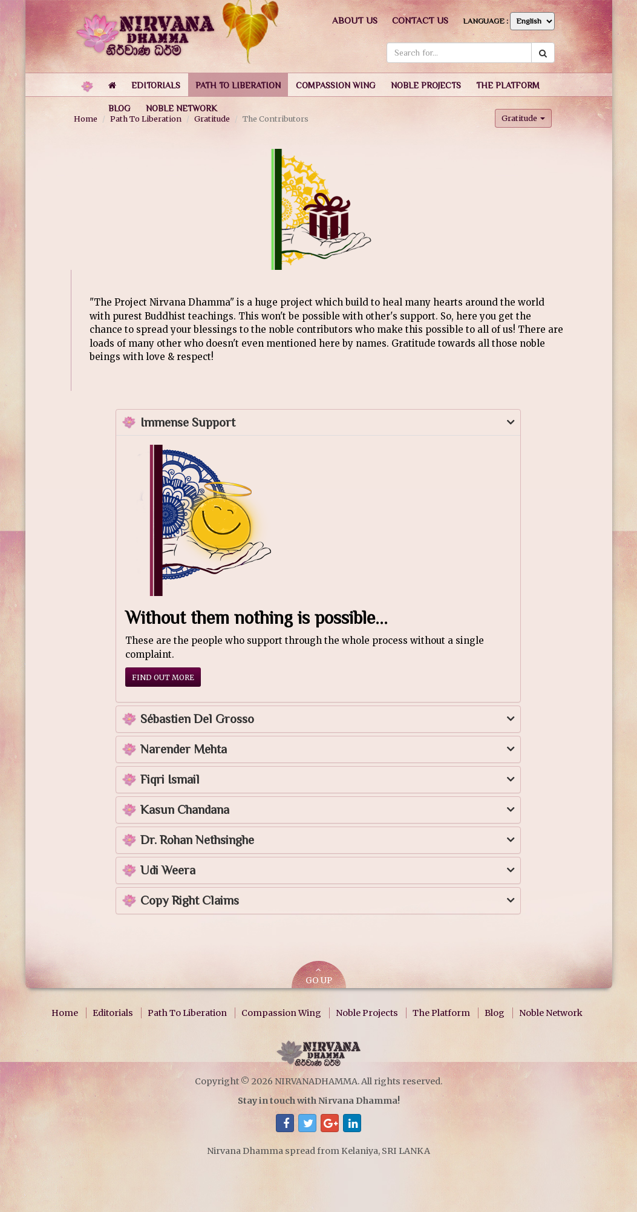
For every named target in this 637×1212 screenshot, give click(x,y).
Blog (495, 1012)
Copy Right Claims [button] (189, 901)
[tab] (318, 423)
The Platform (441, 1012)
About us (354, 20)
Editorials (113, 1012)
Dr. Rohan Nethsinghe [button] (197, 840)
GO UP (319, 976)
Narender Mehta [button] (183, 749)
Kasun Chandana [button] (184, 810)
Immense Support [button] (187, 423)
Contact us (420, 20)
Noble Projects (367, 1012)
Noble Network (551, 1012)
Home (64, 1012)
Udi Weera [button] (167, 870)
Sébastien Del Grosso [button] (197, 719)
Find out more (163, 677)
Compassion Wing (281, 1012)
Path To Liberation (187, 1012)
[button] (156, 84)
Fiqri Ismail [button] (170, 780)
